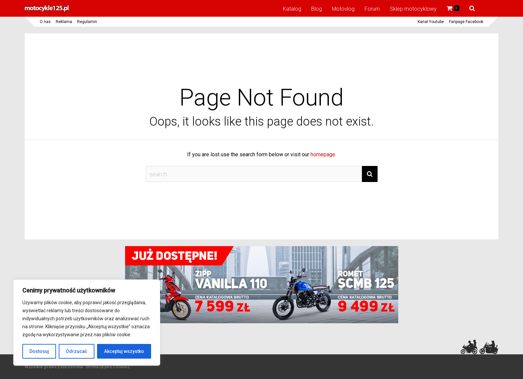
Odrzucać (76, 351)
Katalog (292, 9)
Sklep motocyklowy (413, 9)
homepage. (323, 154)
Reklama (64, 21)
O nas (45, 21)
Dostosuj (39, 351)
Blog (316, 9)
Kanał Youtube (431, 21)
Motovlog (343, 9)
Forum (372, 9)
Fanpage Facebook (466, 21)
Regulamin (87, 21)
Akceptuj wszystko (124, 351)
